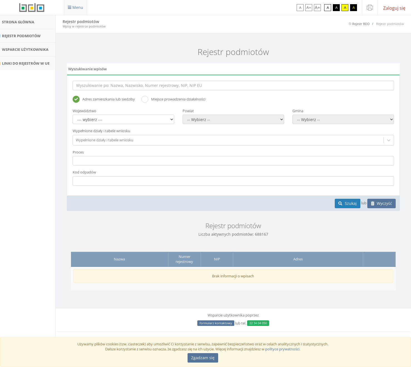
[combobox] (84, 140)
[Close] (203, 358)
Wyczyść (381, 203)
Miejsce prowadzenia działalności (182, 99)
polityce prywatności (282, 348)
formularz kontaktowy (220, 323)
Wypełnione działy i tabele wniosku (110, 130)
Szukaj (347, 203)
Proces (86, 152)
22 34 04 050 (262, 323)
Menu (75, 7)
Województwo (93, 110)
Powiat (194, 110)
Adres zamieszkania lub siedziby (112, 99)
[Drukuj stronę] (369, 7)
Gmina (300, 110)
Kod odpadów (93, 172)
